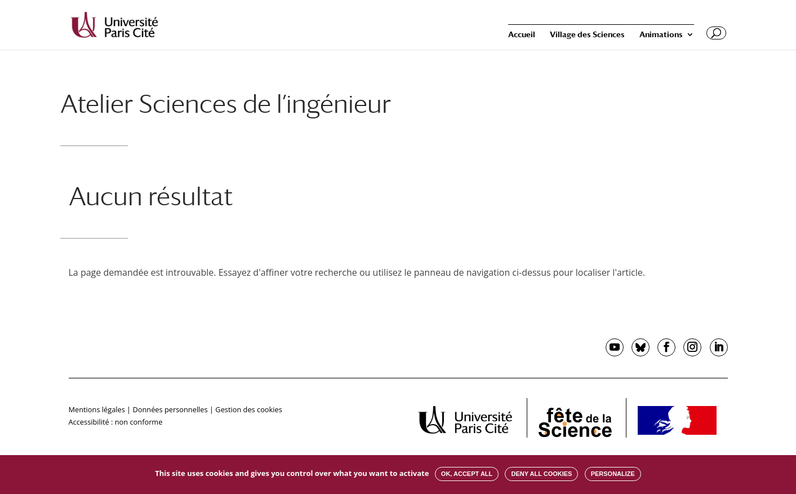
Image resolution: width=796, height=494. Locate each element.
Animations (661, 34)
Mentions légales (97, 409)
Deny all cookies (541, 473)
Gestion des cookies (248, 409)
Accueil (521, 34)
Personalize (613, 473)
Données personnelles (169, 409)
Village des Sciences (587, 34)
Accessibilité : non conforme (116, 422)
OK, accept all (466, 473)
